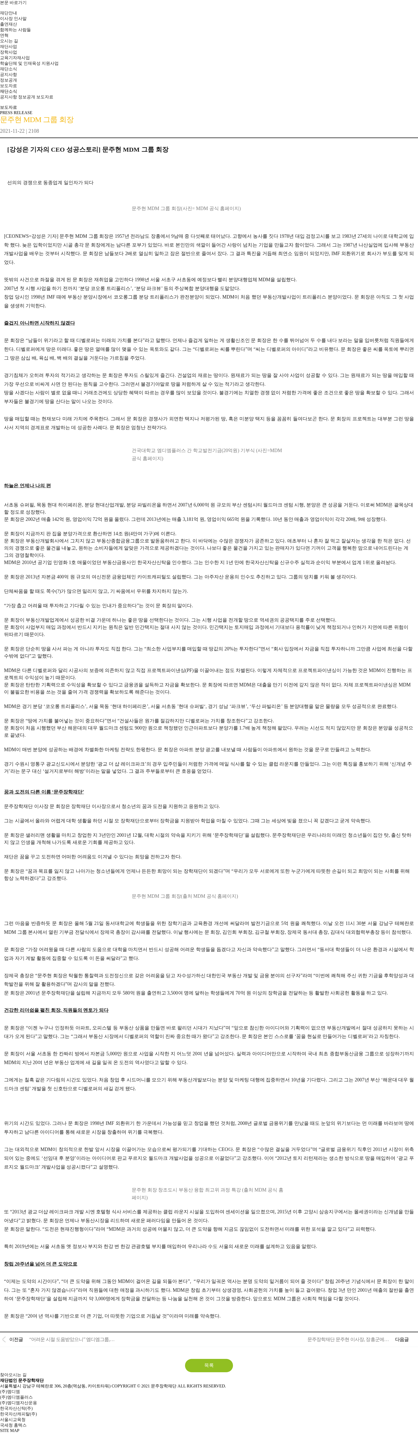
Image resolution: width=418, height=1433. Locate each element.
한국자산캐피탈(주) (18, 1414)
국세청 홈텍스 (13, 1425)
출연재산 (8, 24)
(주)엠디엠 (10, 1391)
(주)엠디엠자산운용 (18, 1402)
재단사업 (8, 46)
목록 (209, 1365)
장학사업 (8, 52)
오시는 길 (9, 41)
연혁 (4, 35)
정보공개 (8, 80)
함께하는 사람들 (15, 29)
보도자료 (8, 85)
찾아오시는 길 (13, 1374)
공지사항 (8, 74)
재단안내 (8, 13)
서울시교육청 (13, 1419)
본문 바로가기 (13, 2)
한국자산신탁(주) (16, 1408)
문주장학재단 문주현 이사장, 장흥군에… (348, 1339)
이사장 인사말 (13, 18)
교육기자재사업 (15, 57)
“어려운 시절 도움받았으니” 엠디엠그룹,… (71, 1339)
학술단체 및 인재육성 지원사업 (29, 63)
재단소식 (8, 69)
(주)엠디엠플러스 (16, 1397)
